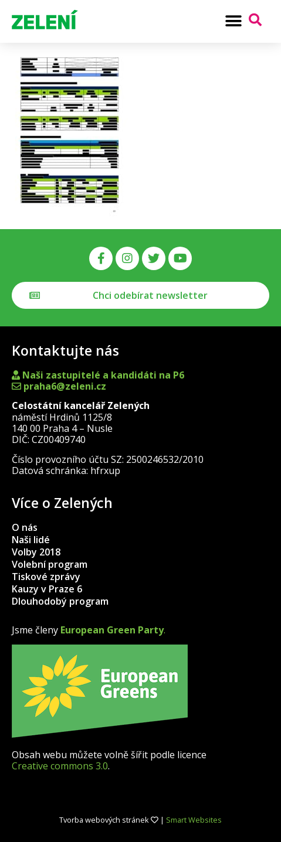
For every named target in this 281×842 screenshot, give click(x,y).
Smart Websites (194, 819)
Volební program (49, 564)
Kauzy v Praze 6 (47, 589)
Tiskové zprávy (46, 576)
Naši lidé (31, 540)
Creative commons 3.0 (60, 765)
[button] (233, 21)
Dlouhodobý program (60, 601)
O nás (25, 527)
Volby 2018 (36, 552)
